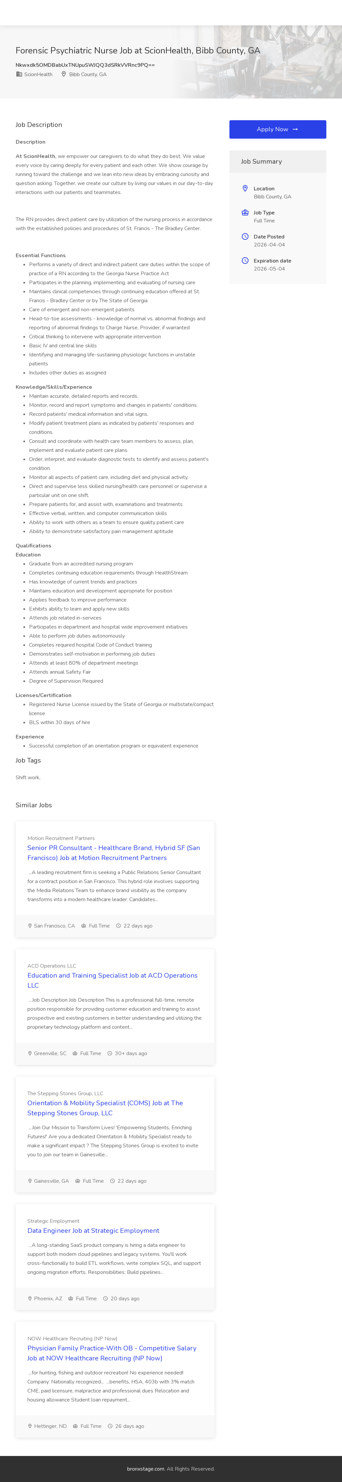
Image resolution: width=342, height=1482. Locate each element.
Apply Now (278, 129)
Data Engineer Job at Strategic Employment (93, 1230)
